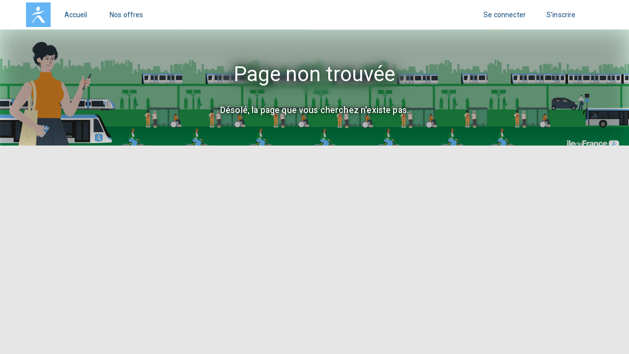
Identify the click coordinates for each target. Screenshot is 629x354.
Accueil (75, 15)
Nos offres (126, 15)
